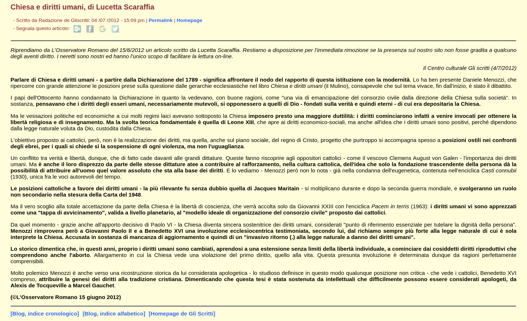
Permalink (160, 20)
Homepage (189, 20)
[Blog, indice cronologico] (45, 313)
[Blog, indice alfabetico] (114, 313)
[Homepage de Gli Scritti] (182, 313)
